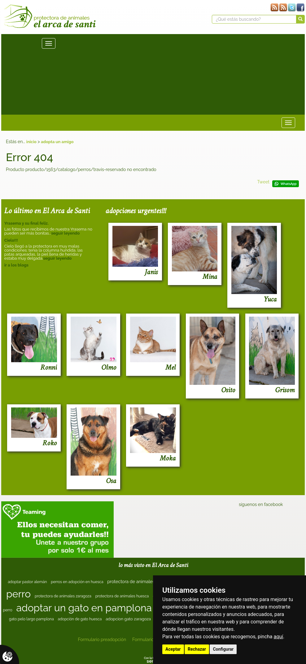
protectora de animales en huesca (142, 581)
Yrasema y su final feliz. (26, 223)
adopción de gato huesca (80, 619)
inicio (31, 141)
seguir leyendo (65, 233)
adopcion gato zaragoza (128, 619)
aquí (278, 637)
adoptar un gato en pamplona (84, 607)
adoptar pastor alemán (27, 582)
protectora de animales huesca (122, 596)
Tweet (263, 181)
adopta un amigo (57, 141)
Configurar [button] (223, 649)
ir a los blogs (16, 265)
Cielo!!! (11, 240)
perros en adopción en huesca (77, 582)
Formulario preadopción (102, 639)
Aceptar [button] (173, 649)
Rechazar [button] (197, 649)
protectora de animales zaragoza (63, 596)
